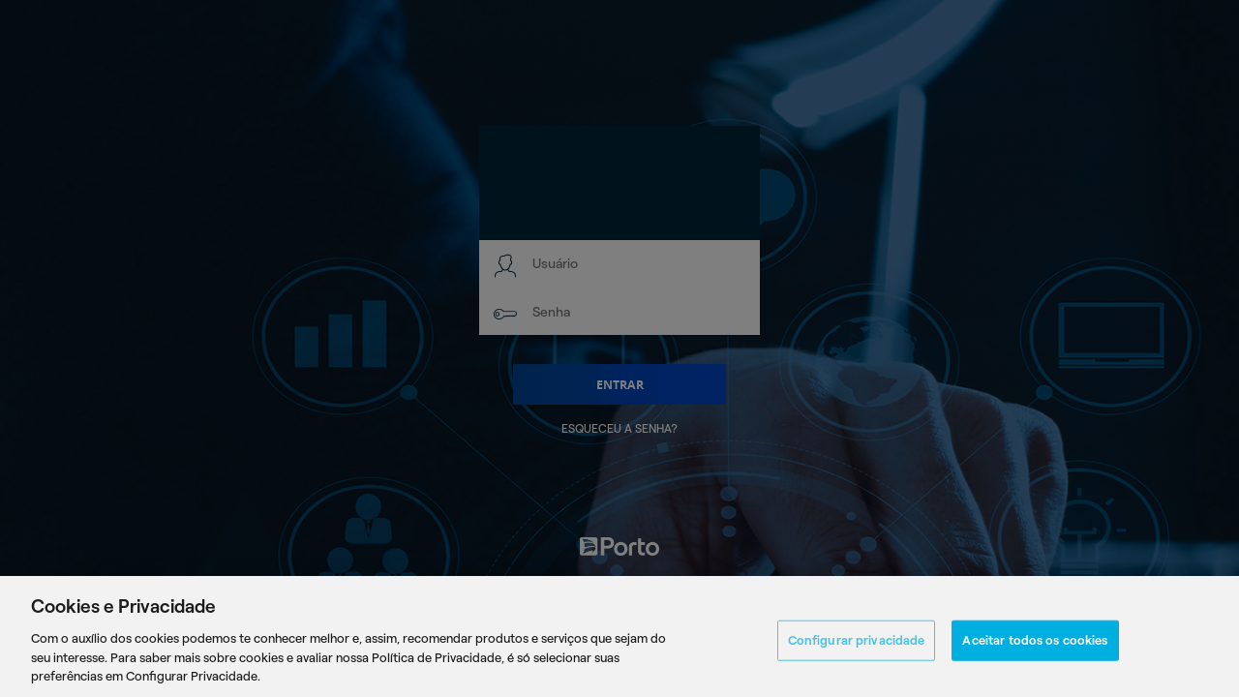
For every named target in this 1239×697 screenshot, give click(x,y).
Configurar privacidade (856, 644)
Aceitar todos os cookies (1034, 644)
